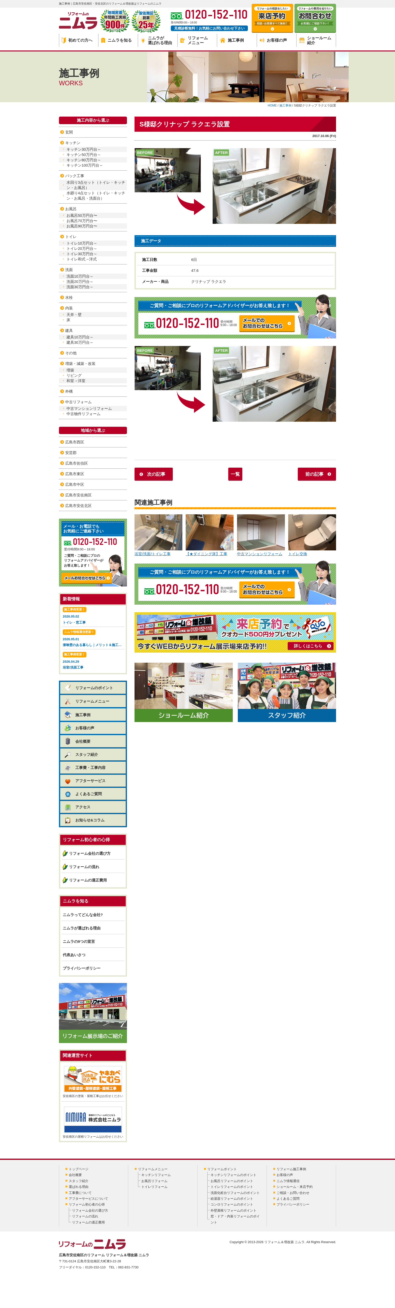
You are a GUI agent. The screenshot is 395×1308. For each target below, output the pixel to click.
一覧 (235, 474)
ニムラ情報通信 (288, 1181)
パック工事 (74, 176)
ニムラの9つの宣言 (79, 941)
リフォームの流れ (84, 867)
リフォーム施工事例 (291, 1169)
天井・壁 (74, 314)
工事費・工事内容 (85, 767)
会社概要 (77, 741)
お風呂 (71, 209)
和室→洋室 (76, 381)
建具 (69, 330)
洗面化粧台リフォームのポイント (235, 1193)
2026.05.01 (93, 638)
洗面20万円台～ (80, 281)
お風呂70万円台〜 (82, 221)
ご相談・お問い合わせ (293, 1193)
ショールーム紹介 (315, 40)
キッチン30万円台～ (84, 149)
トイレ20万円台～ (82, 248)
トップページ (78, 1169)
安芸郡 (71, 452)
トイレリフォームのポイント (232, 1187)
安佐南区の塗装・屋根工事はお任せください (93, 1082)
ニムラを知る (116, 40)
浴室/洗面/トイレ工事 (158, 535)
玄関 (69, 132)
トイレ (71, 236)
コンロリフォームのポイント (232, 1204)
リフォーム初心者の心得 (87, 1204)
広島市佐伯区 (76, 463)
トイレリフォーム (154, 1187)
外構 (69, 391)
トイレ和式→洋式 (82, 259)
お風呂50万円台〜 (82, 215)
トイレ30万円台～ (82, 254)
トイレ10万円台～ (82, 243)
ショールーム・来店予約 (295, 1187)
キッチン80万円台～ (84, 160)
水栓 (69, 297)
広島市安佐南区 (78, 495)
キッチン (72, 143)
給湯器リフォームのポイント (232, 1198)
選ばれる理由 (78, 1187)
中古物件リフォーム (84, 414)
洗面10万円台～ (80, 276)
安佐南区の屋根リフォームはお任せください (93, 1122)
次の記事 (156, 474)
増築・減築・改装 (80, 363)
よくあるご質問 (83, 793)
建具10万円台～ (80, 337)
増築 (70, 370)
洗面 (69, 270)
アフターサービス (85, 780)
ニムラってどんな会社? (83, 915)
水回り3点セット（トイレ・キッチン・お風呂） (96, 185)
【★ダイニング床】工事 (210, 535)
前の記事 (314, 474)
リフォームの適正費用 (88, 880)
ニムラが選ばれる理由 (156, 40)
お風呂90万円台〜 (82, 226)
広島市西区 (74, 442)
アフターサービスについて (88, 1198)
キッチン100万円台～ (85, 165)
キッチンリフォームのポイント (233, 1175)
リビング (74, 375)
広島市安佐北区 (78, 505)
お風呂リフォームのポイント (232, 1181)
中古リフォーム (78, 402)
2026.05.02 (93, 616)
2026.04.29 (93, 661)
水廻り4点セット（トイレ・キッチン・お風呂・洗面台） (96, 195)
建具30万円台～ (80, 342)
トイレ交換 (312, 535)
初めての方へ (77, 40)
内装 (69, 308)
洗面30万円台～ (80, 287)
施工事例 (232, 40)
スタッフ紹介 (81, 754)
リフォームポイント (222, 1169)
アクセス (77, 807)
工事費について (80, 1193)
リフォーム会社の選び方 (90, 853)
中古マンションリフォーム (261, 535)
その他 (71, 353)
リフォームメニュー (194, 40)
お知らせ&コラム (84, 820)
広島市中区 (74, 484)
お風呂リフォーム (154, 1181)
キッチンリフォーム (156, 1175)
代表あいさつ (74, 955)
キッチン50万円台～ (84, 154)
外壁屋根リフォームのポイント (233, 1210)
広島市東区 (74, 474)
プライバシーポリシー (82, 968)
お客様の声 (273, 40)
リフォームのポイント (88, 687)
